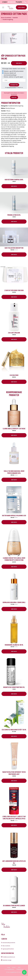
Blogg (8, 967)
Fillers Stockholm (6, 945)
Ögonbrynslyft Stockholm (8, 949)
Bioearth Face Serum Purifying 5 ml (14, 687)
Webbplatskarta (20, 969)
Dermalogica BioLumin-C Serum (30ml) (14, 602)
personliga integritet (11, 87)
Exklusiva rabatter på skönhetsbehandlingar (10, 74)
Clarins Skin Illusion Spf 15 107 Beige (14, 428)
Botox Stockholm (6, 17)
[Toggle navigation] (3, 7)
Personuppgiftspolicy (9, 969)
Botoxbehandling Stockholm (8, 942)
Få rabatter (14, 84)
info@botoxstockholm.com (9, 957)
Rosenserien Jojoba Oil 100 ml (14, 645)
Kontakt (14, 967)
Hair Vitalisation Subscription (14, 248)
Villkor (19, 967)
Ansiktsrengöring (8, 19)
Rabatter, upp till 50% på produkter (14, 71)
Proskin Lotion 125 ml (14, 215)
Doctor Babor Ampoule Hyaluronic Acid (14, 515)
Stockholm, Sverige (7, 960)
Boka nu (14, 97)
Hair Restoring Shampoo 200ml (14, 179)
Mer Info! (19, 63)
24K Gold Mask (14, 375)
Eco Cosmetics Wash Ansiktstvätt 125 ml (14, 730)
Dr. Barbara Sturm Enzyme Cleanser (14, 905)
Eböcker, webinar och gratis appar (13, 77)
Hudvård (15, 17)
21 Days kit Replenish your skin (14, 290)
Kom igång (21, 7)
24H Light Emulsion (14, 333)
